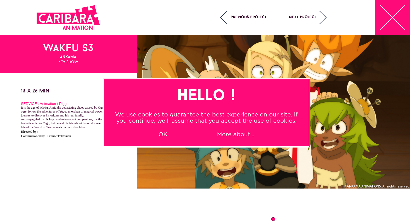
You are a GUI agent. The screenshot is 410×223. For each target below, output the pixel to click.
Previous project (248, 17)
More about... (235, 134)
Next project (302, 17)
